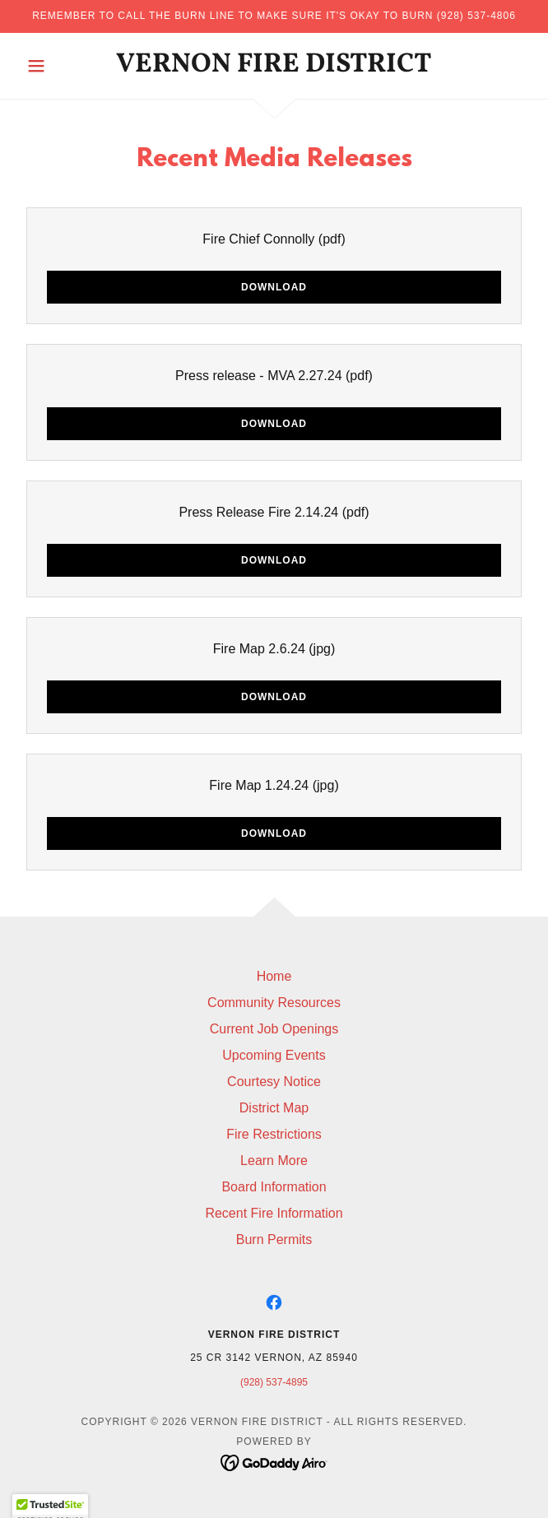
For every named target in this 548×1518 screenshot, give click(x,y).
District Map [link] (274, 1108)
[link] (274, 66)
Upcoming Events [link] (273, 1055)
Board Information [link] (273, 1187)
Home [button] (274, 976)
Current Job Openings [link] (274, 1029)
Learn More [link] (274, 1161)
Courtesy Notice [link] (274, 1082)
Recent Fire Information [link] (273, 1213)
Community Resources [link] (274, 1003)
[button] (58, 65)
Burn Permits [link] (274, 1239)
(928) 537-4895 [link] (274, 1382)
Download (274, 287)
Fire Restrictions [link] (274, 1134)
